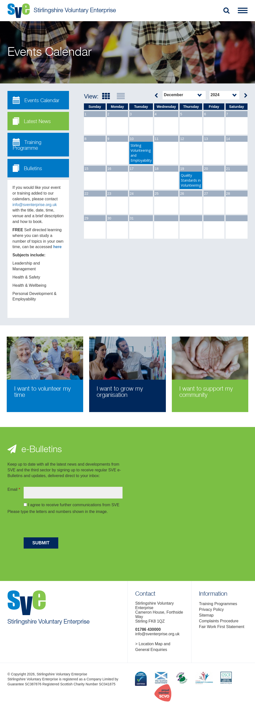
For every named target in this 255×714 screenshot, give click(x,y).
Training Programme (27, 144)
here (57, 247)
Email (13, 489)
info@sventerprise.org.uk (34, 205)
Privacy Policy (211, 609)
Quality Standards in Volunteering (191, 180)
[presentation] (61, 526)
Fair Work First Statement (221, 627)
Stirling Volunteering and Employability (141, 153)
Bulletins (27, 168)
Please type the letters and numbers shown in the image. (57, 511)
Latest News (32, 121)
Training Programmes (218, 604)
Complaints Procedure (218, 621)
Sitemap (206, 615)
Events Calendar (36, 100)
